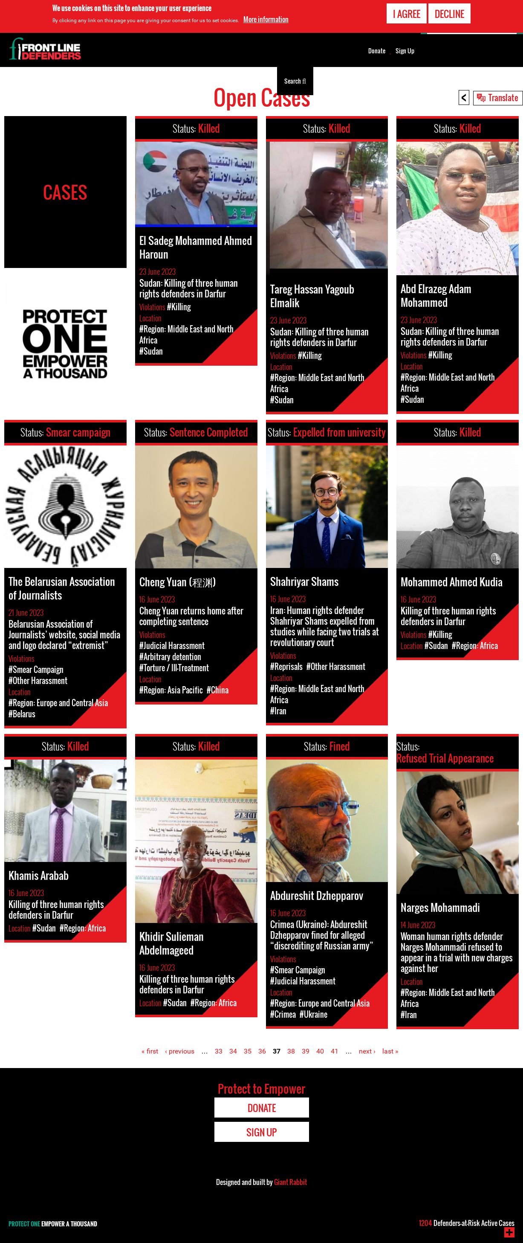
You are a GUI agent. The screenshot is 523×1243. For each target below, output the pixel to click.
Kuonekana (256, 80)
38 (291, 1051)
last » (390, 1051)
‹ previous (179, 1051)
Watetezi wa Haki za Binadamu (49, 80)
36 (262, 1051)
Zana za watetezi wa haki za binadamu (147, 80)
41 (334, 1051)
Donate (376, 51)
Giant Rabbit (290, 1182)
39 (305, 1051)
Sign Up (405, 51)
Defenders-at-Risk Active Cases (466, 1223)
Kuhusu (218, 80)
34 (233, 1051)
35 (247, 1051)
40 (320, 1051)
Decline (449, 12)
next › (367, 1051)
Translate (503, 97)
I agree (406, 12)
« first (150, 1051)
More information (266, 18)
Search (295, 80)
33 (218, 1051)
